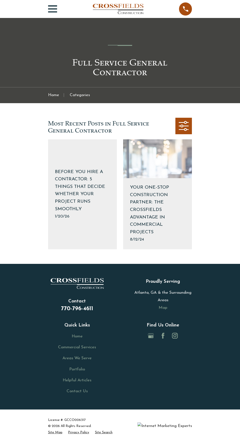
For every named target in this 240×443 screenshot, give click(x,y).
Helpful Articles (77, 380)
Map (163, 308)
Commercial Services (77, 347)
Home (77, 336)
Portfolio (77, 369)
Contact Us (77, 391)
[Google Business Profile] (151, 336)
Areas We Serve (77, 358)
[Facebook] (163, 336)
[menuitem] (55, 432)
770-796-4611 (77, 309)
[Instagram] (175, 336)
